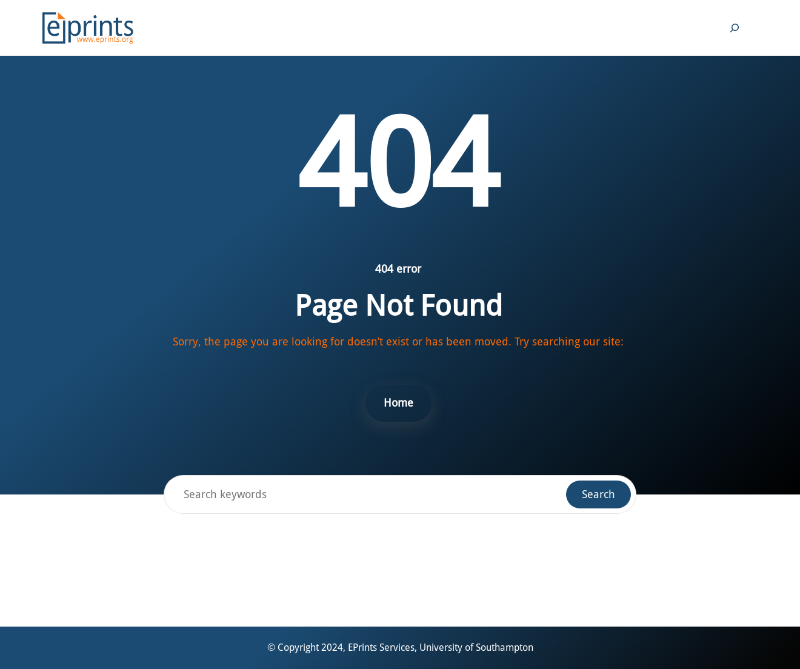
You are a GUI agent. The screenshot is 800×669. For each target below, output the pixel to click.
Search (598, 494)
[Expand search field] (735, 28)
